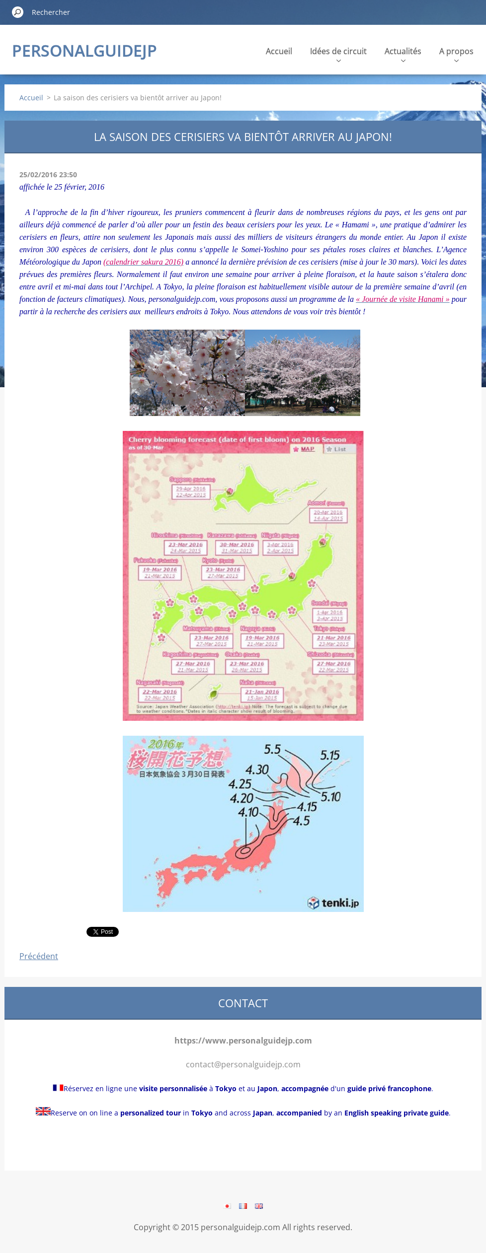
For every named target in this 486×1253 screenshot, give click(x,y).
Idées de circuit (338, 54)
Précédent (38, 956)
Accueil (279, 51)
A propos (456, 54)
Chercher (18, 12)
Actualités (403, 54)
